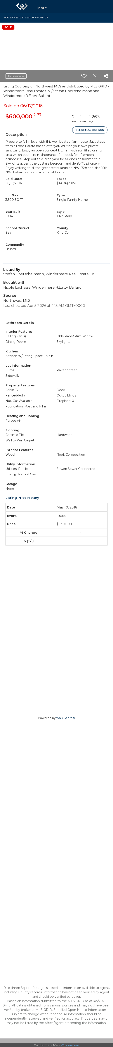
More (42, 8)
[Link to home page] (22, 6)
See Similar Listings (90, 130)
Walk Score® (65, 718)
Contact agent (16, 76)
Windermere (70, 1045)
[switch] (83, 76)
